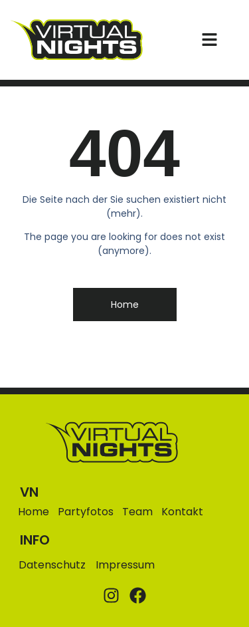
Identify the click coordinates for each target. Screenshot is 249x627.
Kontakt (182, 512)
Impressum (125, 564)
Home (33, 512)
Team (137, 512)
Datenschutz (52, 564)
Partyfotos (86, 512)
